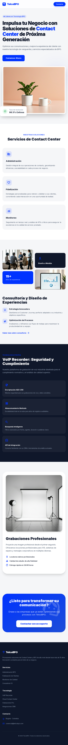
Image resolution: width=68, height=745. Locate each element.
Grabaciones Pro (8, 703)
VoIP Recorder (7, 695)
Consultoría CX (7, 683)
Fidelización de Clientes (10, 676)
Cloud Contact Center (9, 699)
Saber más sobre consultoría (16, 333)
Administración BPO (9, 672)
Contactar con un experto (34, 624)
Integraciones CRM (8, 706)
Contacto (59, 4)
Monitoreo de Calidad (9, 679)
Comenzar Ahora (13, 58)
